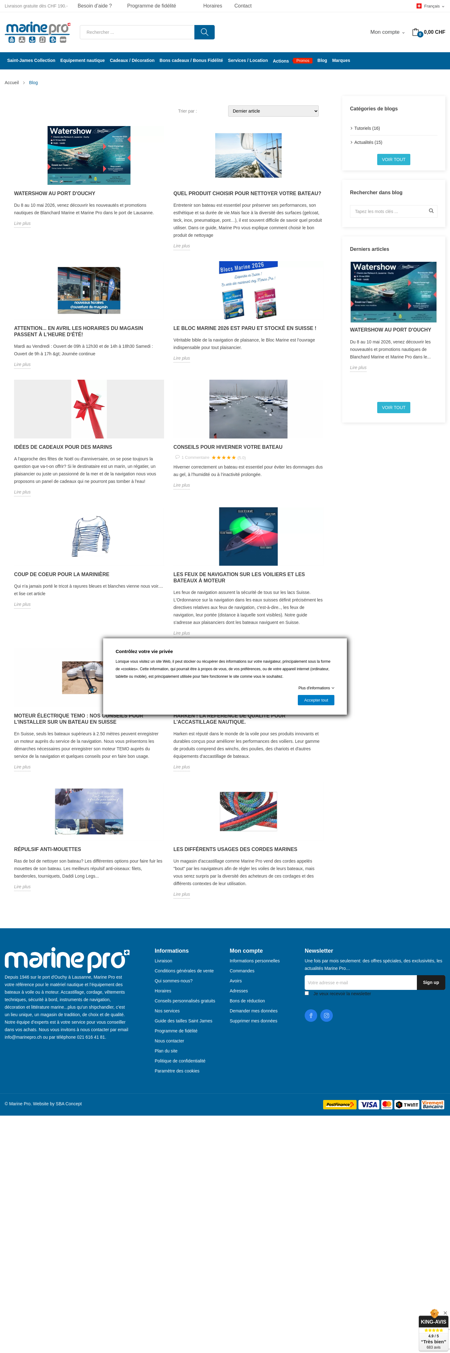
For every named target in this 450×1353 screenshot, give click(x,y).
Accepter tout (316, 700)
